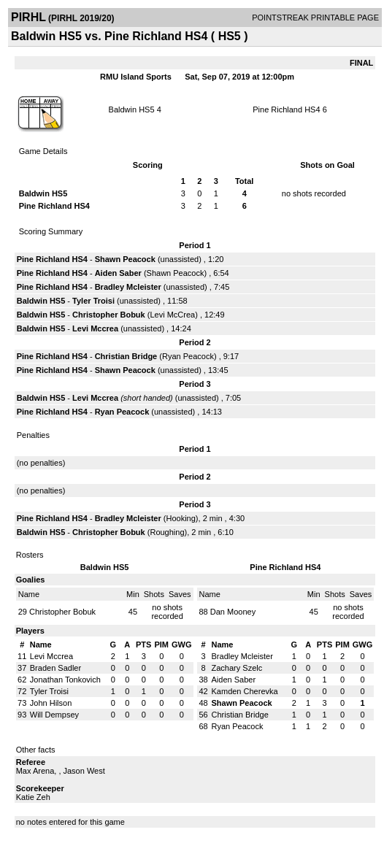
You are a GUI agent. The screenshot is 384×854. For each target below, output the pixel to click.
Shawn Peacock (125, 259)
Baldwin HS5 (132, 109)
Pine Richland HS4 (286, 109)
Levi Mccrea (95, 328)
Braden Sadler (55, 667)
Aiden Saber (118, 273)
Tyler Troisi (93, 300)
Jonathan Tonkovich (65, 679)
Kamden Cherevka (245, 691)
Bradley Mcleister (128, 286)
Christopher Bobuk (108, 314)
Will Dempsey (54, 714)
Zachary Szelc (237, 667)
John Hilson (51, 703)
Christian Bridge (126, 356)
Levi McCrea (172, 314)
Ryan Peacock (188, 356)
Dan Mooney (233, 611)
